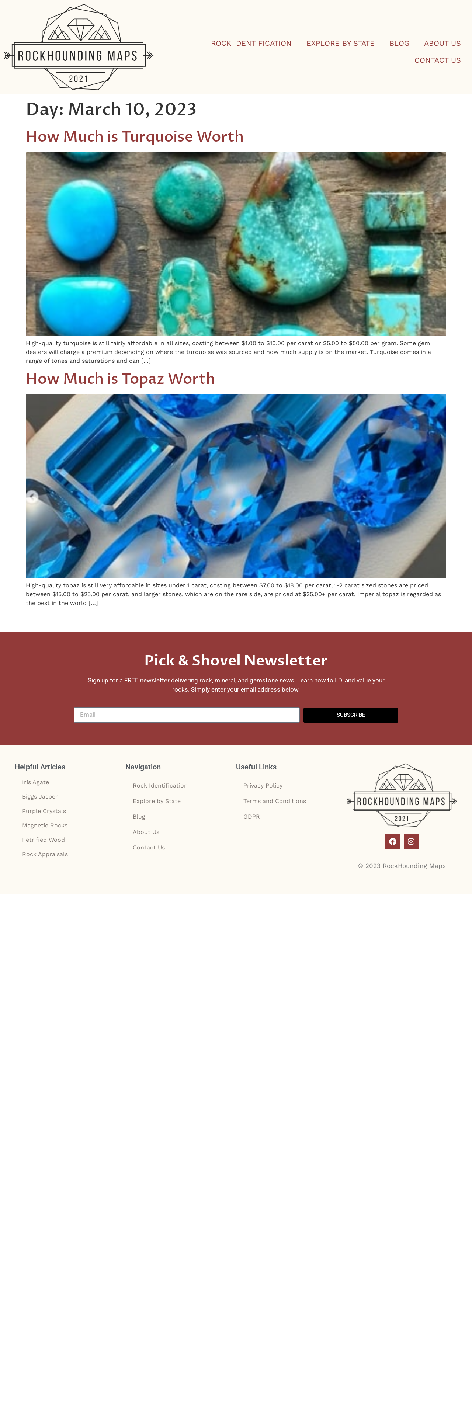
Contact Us (437, 60)
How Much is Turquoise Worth (135, 137)
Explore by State (340, 43)
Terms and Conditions (274, 800)
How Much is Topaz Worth (120, 379)
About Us (442, 43)
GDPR (251, 816)
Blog (399, 43)
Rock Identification (251, 43)
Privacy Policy (262, 785)
